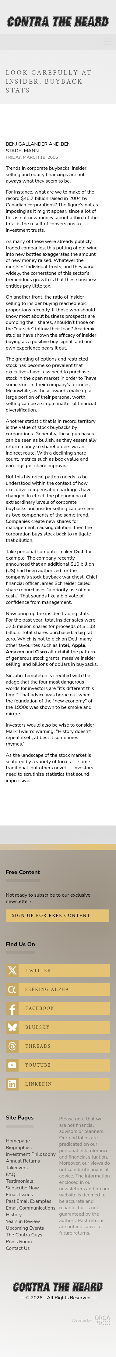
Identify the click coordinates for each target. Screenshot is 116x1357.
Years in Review (23, 1221)
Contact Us (18, 1248)
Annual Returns (23, 1161)
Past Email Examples (28, 1201)
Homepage (18, 1140)
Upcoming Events (25, 1228)
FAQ (11, 1174)
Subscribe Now (22, 1188)
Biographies (19, 1147)
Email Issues (19, 1194)
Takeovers (17, 1167)
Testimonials (19, 1181)
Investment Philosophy (31, 1154)
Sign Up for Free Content (51, 916)
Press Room (19, 1241)
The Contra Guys (24, 1235)
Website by (90, 1320)
